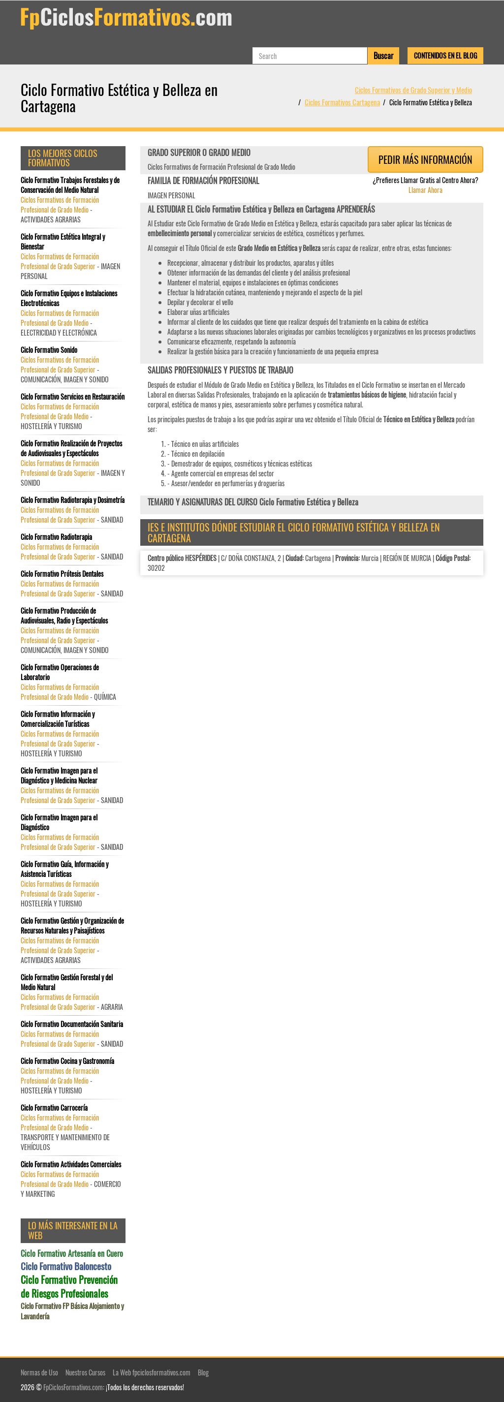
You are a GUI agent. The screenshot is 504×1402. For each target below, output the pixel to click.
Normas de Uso (39, 1372)
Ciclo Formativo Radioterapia (56, 537)
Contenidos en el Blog (445, 55)
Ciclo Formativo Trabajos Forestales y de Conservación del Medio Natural (70, 185)
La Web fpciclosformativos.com (151, 1372)
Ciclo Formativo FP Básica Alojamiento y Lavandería (72, 1311)
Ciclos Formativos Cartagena (342, 101)
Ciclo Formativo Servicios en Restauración (73, 397)
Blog (203, 1372)
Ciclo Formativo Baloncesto (66, 1266)
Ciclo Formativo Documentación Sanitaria (72, 1024)
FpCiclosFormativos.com (73, 1387)
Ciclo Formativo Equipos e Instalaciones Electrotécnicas (69, 298)
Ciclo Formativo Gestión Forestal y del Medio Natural (67, 982)
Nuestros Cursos (85, 1372)
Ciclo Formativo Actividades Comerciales (71, 1164)
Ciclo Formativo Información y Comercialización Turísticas (57, 719)
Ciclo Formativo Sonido (49, 350)
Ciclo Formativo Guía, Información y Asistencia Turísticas (64, 869)
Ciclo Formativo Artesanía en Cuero (72, 1253)
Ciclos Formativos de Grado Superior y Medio (413, 89)
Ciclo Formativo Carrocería (54, 1108)
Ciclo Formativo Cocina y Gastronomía (67, 1061)
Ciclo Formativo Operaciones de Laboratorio (60, 672)
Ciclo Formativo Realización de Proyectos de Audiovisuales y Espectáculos (71, 448)
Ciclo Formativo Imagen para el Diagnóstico (59, 822)
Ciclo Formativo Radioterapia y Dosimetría (73, 500)
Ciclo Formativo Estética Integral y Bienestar (63, 241)
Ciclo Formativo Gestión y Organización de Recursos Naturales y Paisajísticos (72, 925)
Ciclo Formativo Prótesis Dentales (62, 574)
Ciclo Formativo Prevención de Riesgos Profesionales (69, 1287)
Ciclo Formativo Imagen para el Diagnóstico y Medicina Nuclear (59, 775)
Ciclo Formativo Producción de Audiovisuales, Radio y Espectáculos (64, 615)
